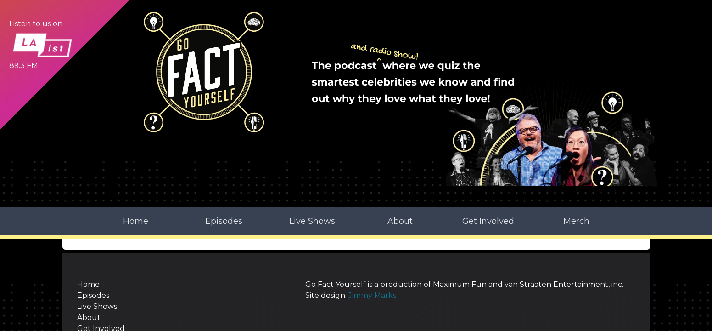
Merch (576, 160)
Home (135, 160)
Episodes (223, 160)
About (400, 160)
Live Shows (312, 160)
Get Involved (488, 160)
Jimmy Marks (340, 255)
